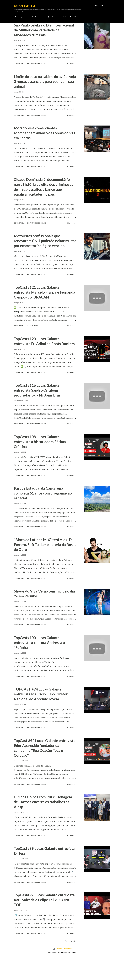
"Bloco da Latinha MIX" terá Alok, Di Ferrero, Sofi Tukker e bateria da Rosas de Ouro (45, 544)
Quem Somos (50, 17)
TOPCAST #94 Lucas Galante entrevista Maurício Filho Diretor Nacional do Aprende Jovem (41, 694)
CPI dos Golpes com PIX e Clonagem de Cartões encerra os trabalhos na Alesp (43, 802)
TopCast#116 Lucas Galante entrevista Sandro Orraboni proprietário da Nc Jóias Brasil (38, 390)
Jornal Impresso (19, 17)
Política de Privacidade (69, 17)
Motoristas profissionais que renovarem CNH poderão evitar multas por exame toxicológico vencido (45, 241)
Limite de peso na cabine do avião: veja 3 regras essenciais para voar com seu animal (45, 81)
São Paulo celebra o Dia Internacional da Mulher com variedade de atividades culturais (44, 30)
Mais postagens (70, 941)
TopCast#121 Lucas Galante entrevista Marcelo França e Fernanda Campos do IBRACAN (44, 292)
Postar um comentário (36, 64)
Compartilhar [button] (19, 64)
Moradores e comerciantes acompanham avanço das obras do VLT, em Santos (45, 133)
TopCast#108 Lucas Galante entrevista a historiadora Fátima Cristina (40, 441)
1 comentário (32, 326)
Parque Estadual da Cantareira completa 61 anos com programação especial (43, 493)
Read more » (71, 64)
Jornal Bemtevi (24, 5)
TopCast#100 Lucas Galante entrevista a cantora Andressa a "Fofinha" (39, 642)
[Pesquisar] (99, 6)
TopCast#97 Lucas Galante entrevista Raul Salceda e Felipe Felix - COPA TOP (44, 900)
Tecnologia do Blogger (62, 949)
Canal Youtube (35, 17)
